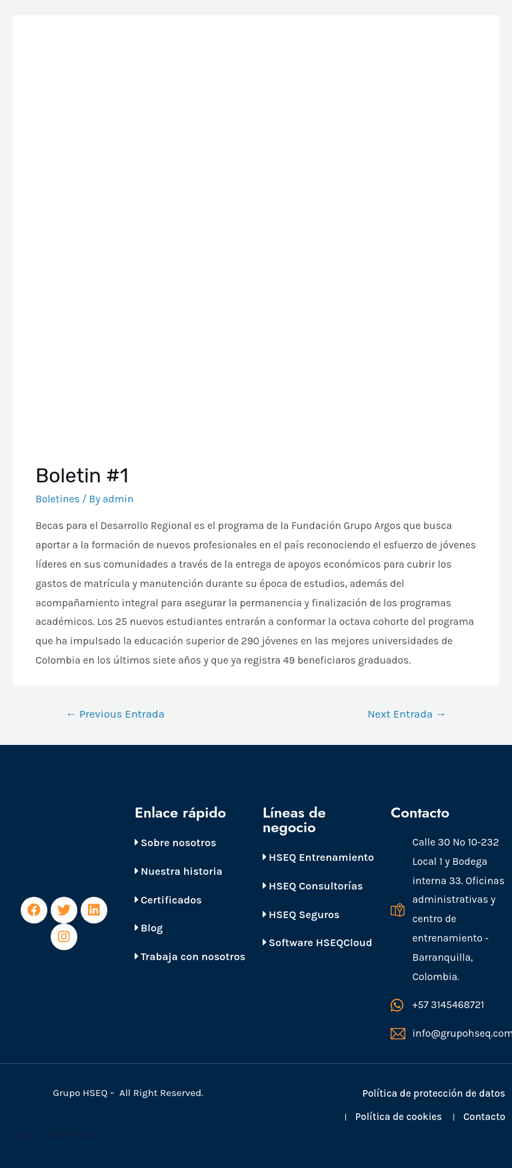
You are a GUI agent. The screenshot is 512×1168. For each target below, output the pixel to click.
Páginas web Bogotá (54, 1135)
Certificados (168, 899)
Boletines (57, 499)
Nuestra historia (179, 871)
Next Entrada (406, 714)
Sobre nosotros (175, 842)
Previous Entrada (114, 714)
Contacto (484, 1117)
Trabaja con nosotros (190, 956)
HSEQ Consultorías (313, 885)
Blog (149, 927)
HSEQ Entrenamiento (318, 857)
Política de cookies (398, 1117)
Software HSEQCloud (317, 942)
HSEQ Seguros (301, 914)
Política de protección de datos (433, 1093)
